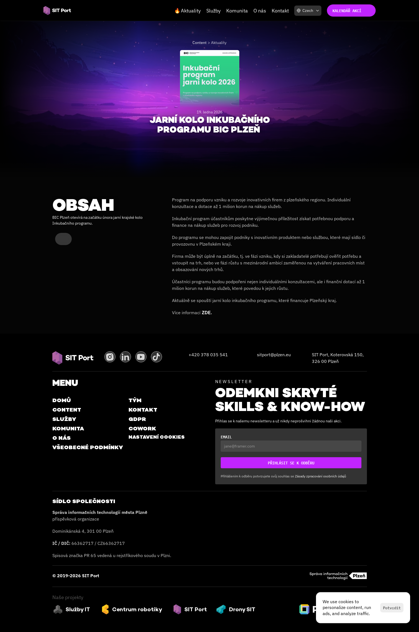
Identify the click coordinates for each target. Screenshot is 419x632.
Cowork (142, 428)
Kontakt (280, 10)
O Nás (61, 437)
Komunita (237, 10)
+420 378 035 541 (208, 354)
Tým (135, 400)
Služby (213, 10)
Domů (61, 400)
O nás (259, 10)
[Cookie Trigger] (156, 437)
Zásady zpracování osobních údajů (320, 476)
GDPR (137, 419)
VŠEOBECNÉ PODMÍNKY (87, 447)
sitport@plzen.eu (274, 354)
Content (199, 42)
